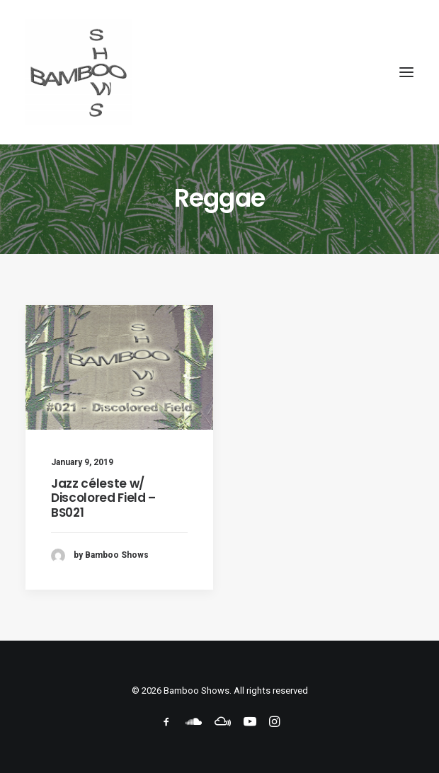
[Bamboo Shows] (219, 72)
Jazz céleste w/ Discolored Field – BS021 (103, 498)
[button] (406, 72)
